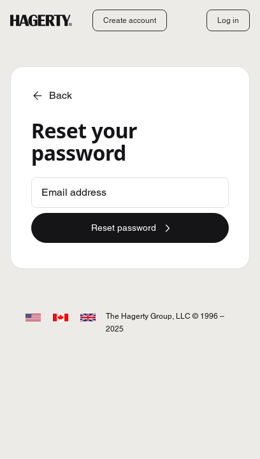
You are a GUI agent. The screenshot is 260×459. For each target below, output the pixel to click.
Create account (129, 20)
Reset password (132, 228)
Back (51, 95)
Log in (228, 20)
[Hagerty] (41, 20)
